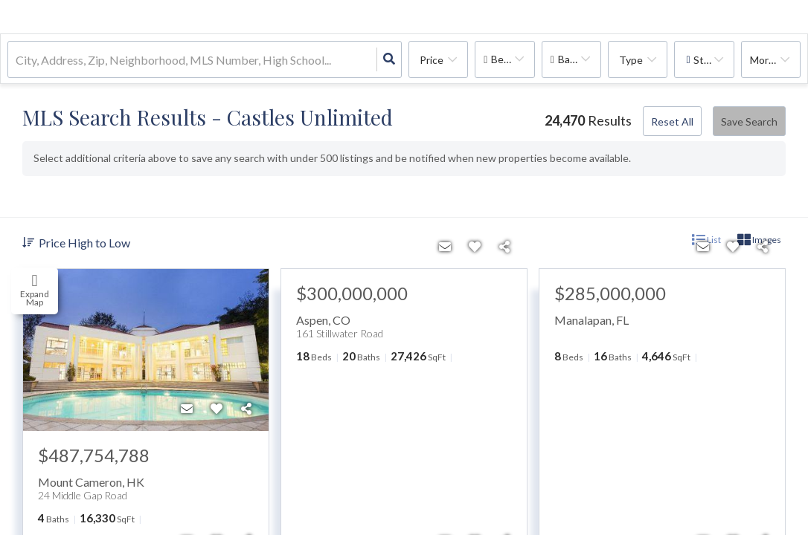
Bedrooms (512, 59)
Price (431, 60)
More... (765, 60)
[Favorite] (216, 409)
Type (631, 60)
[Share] (246, 409)
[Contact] (187, 409)
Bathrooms (579, 59)
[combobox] (17, 60)
